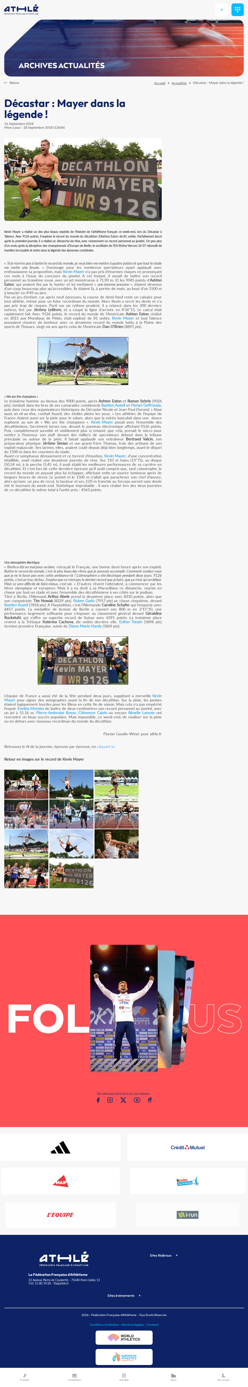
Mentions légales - (134, 1325)
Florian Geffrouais (146, 405)
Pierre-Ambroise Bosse (56, 712)
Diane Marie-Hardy (85, 626)
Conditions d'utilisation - (105, 1325)
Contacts (152, 1325)
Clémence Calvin (92, 712)
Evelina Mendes (30, 708)
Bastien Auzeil (113, 405)
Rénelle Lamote (141, 712)
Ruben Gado (83, 600)
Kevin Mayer (73, 271)
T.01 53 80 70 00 (39, 1283)
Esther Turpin (130, 621)
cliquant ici (106, 746)
